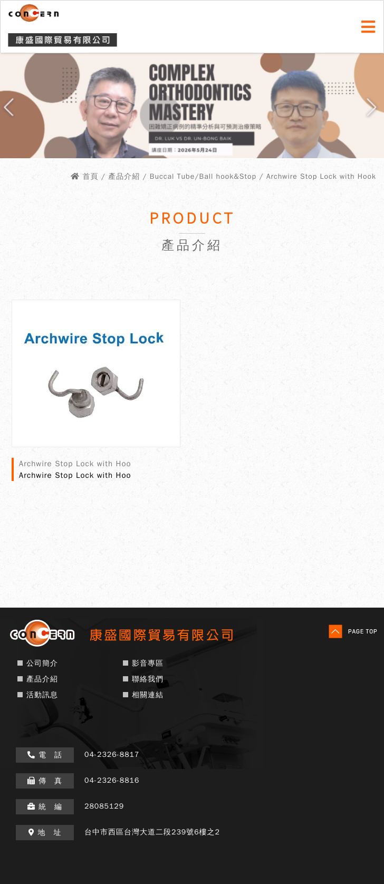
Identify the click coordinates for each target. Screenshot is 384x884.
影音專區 (148, 663)
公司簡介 (42, 663)
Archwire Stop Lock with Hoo (75, 475)
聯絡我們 (148, 679)
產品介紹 (42, 679)
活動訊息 (42, 694)
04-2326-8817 (111, 754)
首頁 (90, 176)
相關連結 (148, 694)
